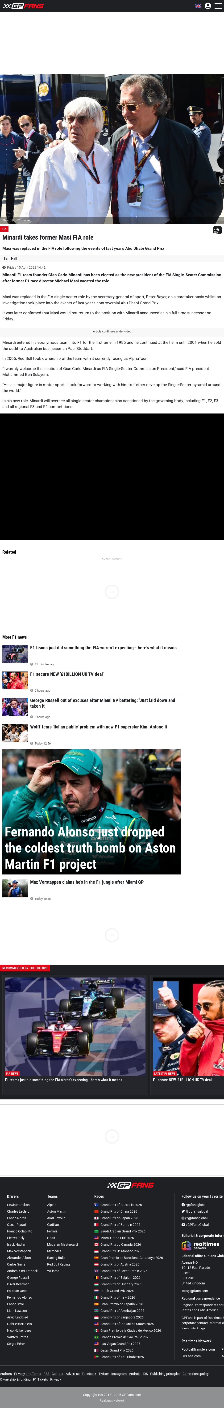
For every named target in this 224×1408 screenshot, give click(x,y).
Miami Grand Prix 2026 (114, 1238)
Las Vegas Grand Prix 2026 (117, 1344)
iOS (145, 1374)
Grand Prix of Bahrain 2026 (117, 1225)
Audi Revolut (56, 1218)
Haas (51, 1238)
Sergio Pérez (16, 1344)
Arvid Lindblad (17, 1317)
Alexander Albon (19, 1258)
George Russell (18, 1277)
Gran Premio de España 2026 (118, 1304)
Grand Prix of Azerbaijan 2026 (119, 1311)
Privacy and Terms (27, 1374)
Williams (53, 1271)
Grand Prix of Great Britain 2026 (120, 1271)
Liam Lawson (17, 1311)
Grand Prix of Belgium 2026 (117, 1277)
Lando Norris (16, 1218)
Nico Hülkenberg (19, 1330)
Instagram (119, 1374)
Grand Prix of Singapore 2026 (119, 1317)
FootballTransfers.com (198, 1349)
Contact (57, 1374)
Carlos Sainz (16, 1264)
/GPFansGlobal (195, 1225)
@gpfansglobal (195, 1211)
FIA (4, 229)
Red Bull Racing (58, 1264)
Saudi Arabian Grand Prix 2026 (119, 1231)
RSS (46, 1374)
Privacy (55, 1379)
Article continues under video (112, 331)
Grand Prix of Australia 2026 (118, 1205)
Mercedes (54, 1251)
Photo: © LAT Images (16, 220)
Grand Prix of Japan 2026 (116, 1218)
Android (135, 1374)
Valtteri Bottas (17, 1337)
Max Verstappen (19, 1251)
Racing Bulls (56, 1258)
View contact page (193, 1328)
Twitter (104, 1374)
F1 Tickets (40, 1379)
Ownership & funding (15, 1379)
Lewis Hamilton (18, 1205)
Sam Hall (10, 258)
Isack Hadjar (16, 1244)
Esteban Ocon (17, 1291)
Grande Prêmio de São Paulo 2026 (122, 1337)
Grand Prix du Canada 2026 (117, 1244)
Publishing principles (165, 1374)
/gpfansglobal (194, 1205)
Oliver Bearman (18, 1284)
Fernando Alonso (19, 1297)
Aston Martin (56, 1211)
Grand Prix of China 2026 (115, 1211)
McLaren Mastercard (62, 1244)
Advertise (72, 1374)
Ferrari (52, 1231)
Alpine (51, 1205)
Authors (6, 1374)
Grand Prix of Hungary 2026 (117, 1284)
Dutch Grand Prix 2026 (114, 1291)
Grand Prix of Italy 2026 (114, 1297)
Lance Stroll (15, 1304)
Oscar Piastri (16, 1225)
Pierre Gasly (16, 1238)
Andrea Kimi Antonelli (22, 1271)
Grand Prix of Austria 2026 (116, 1264)
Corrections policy (196, 1374)
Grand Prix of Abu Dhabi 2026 (119, 1357)
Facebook (89, 1374)
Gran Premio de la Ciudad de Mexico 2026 (127, 1330)
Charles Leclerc (18, 1211)
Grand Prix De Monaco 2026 (117, 1251)
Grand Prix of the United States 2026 (124, 1324)
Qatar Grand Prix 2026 (113, 1350)
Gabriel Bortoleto (19, 1324)
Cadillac (53, 1225)
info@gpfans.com (195, 1291)
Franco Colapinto (19, 1231)
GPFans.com (191, 1356)
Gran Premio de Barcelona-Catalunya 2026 (128, 1258)
